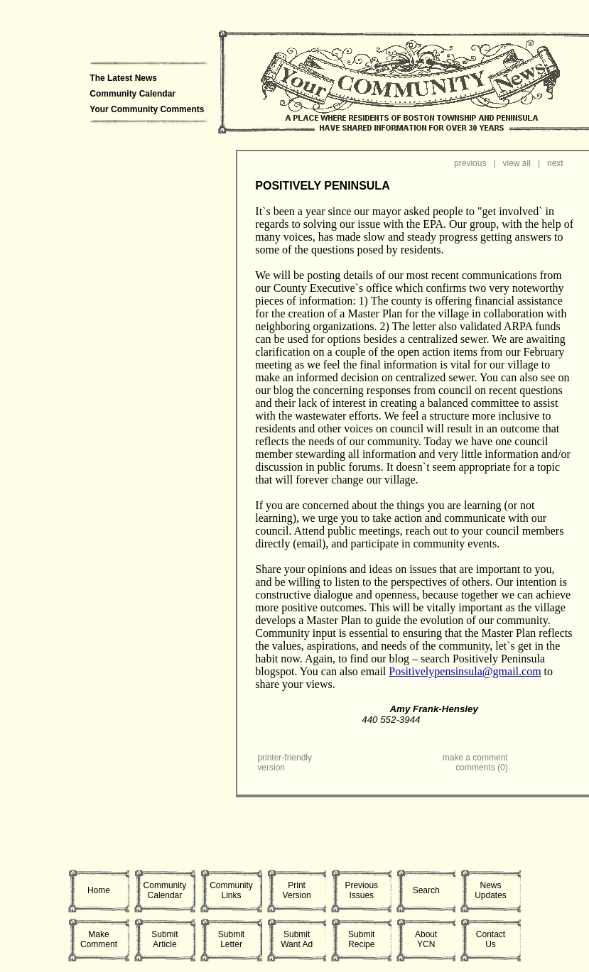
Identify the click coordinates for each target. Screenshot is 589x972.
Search (426, 890)
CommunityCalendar (165, 890)
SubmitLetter (231, 939)
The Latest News (123, 78)
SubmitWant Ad (297, 939)
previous (470, 163)
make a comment (475, 758)
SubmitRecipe (361, 939)
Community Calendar (132, 94)
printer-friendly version (284, 762)
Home (98, 890)
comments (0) (481, 767)
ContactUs (490, 939)
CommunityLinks (231, 890)
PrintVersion (297, 890)
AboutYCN (426, 939)
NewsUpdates (491, 890)
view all (517, 163)
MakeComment (98, 939)
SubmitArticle (164, 939)
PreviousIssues (361, 890)
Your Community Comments (147, 109)
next (555, 163)
